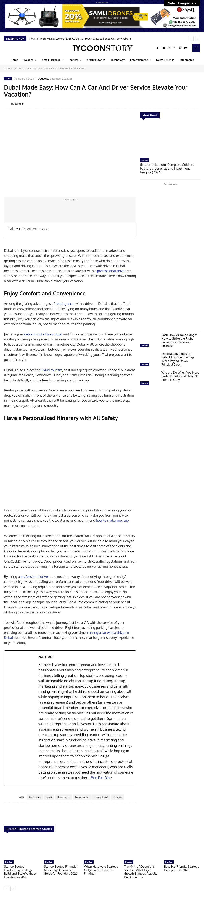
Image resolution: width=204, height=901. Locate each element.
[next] (197, 38)
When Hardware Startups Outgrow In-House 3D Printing (101, 870)
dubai (49, 797)
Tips (15, 68)
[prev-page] (6, 888)
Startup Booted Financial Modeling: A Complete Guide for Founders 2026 (60, 870)
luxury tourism (82, 797)
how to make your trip (112, 520)
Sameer (19, 103)
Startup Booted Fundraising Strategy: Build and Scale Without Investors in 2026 (20, 872)
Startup (8, 861)
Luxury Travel (101, 797)
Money (144, 159)
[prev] (191, 38)
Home (7, 68)
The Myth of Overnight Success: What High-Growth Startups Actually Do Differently (140, 872)
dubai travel (63, 797)
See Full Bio (100, 777)
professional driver (111, 271)
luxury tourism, (52, 370)
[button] (196, 48)
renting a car (65, 303)
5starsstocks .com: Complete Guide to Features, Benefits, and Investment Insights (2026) (169, 168)
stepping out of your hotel (42, 334)
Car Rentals (34, 797)
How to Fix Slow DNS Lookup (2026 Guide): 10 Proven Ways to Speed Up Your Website (80, 38)
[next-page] (12, 888)
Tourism (118, 797)
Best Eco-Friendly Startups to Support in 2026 (181, 868)
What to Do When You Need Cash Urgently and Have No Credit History (180, 375)
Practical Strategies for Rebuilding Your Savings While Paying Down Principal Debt (177, 358)
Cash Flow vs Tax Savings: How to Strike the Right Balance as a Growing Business (179, 339)
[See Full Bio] (111, 777)
